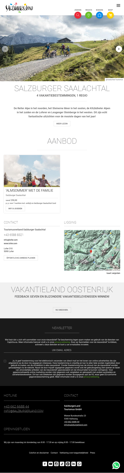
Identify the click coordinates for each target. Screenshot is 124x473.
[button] (77, 15)
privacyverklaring (62, 342)
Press (92, 453)
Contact (54, 453)
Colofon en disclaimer (39, 453)
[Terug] (5, 48)
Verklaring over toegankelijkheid (74, 453)
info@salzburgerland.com (75, 425)
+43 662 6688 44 (71, 422)
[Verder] (119, 48)
